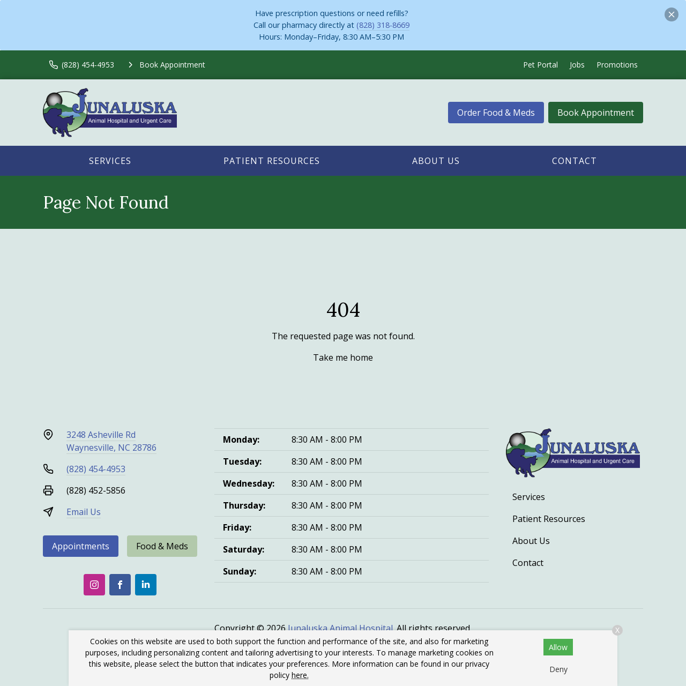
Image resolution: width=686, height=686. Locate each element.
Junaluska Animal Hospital (340, 628)
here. (300, 675)
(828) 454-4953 (95, 469)
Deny (558, 669)
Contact (574, 161)
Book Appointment (595, 112)
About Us (436, 161)
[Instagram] (94, 584)
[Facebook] (120, 584)
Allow (558, 647)
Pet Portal (540, 64)
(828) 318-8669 (382, 25)
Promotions (617, 64)
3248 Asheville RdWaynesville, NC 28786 (111, 441)
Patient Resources (271, 161)
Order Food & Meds (496, 112)
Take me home (343, 357)
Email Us (83, 512)
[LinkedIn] (145, 584)
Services (110, 161)
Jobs (577, 64)
